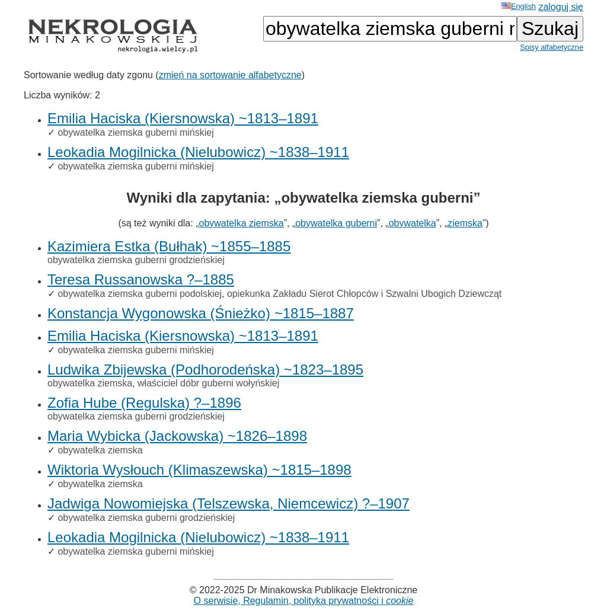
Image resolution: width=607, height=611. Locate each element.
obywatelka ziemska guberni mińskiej (135, 132)
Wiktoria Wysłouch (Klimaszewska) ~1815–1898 (199, 470)
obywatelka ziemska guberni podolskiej (139, 294)
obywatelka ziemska (241, 223)
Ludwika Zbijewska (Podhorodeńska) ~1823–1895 (205, 370)
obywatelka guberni (336, 223)
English (518, 6)
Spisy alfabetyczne (551, 47)
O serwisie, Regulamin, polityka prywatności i (304, 601)
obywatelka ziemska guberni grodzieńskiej (136, 260)
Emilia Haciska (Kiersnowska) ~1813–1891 (182, 118)
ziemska (465, 223)
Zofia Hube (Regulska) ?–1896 (144, 403)
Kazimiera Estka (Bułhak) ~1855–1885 (168, 246)
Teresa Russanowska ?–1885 (140, 279)
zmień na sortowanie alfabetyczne (230, 75)
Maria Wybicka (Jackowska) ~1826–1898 (177, 436)
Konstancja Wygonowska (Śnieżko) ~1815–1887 (200, 313)
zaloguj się (560, 7)
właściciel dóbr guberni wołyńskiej (208, 383)
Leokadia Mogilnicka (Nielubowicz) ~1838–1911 (198, 152)
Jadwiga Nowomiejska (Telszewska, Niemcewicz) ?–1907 (228, 503)
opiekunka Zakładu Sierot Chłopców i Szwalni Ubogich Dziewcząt (364, 294)
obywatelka (412, 223)
